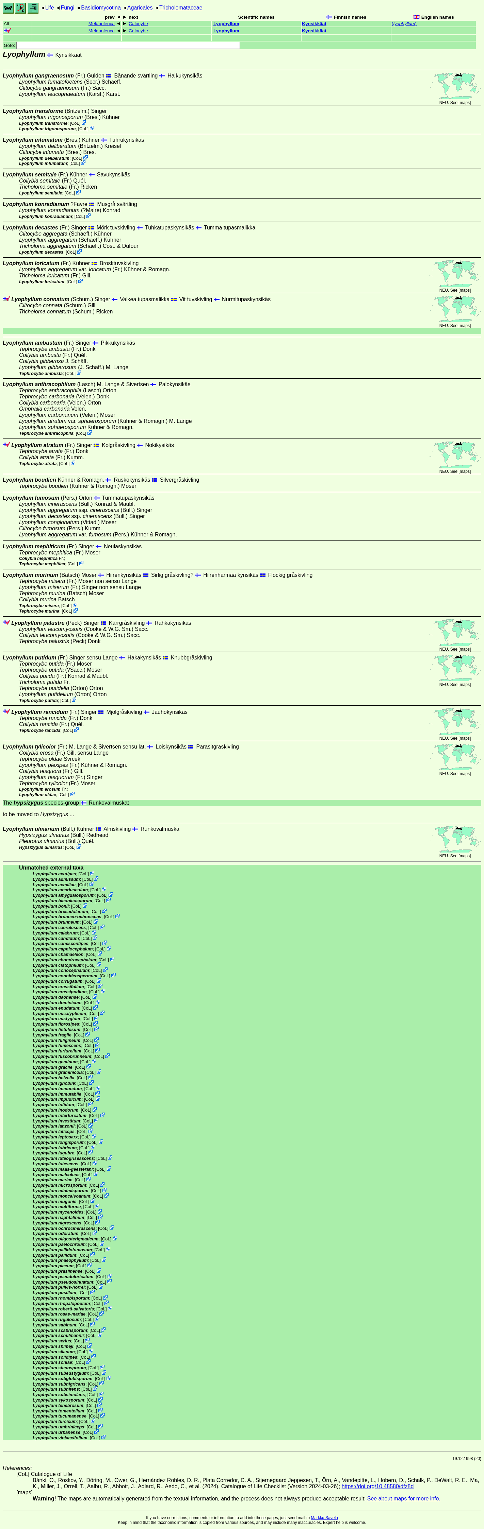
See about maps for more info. (403, 1498)
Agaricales (140, 8)
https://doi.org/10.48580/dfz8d (378, 1486)
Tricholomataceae (181, 8)
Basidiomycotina (101, 8)
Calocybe (138, 23)
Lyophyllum (226, 23)
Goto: (122, 45)
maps (465, 102)
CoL (75, 123)
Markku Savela (324, 1517)
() (404, 23)
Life (49, 8)
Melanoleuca (101, 23)
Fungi (67, 8)
